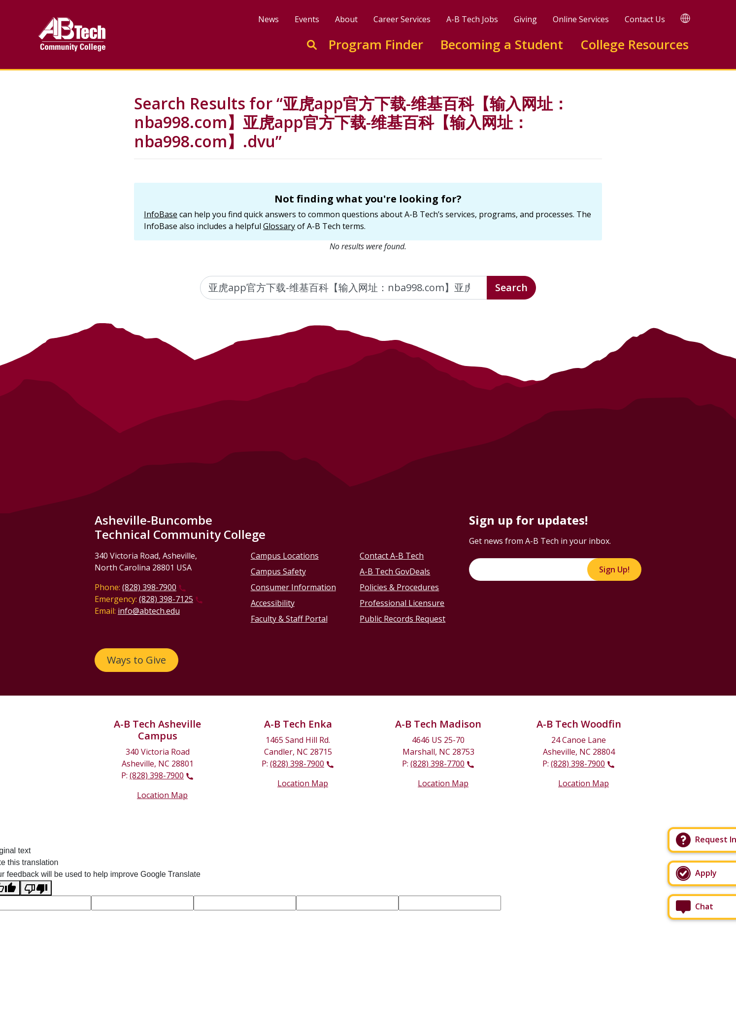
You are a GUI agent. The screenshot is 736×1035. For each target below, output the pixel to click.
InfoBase (160, 214)
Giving (525, 19)
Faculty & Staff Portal (289, 618)
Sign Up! (614, 569)
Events (307, 19)
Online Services (581, 19)
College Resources (634, 44)
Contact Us (645, 19)
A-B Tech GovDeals (395, 571)
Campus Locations (285, 555)
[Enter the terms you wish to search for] (344, 288)
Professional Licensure (402, 603)
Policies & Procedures (399, 587)
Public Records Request (402, 618)
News (268, 19)
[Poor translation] (36, 888)
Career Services (402, 19)
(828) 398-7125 (166, 599)
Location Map (162, 795)
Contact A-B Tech (392, 555)
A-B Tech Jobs (472, 19)
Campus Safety (278, 571)
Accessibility (273, 603)
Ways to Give (136, 660)
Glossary (279, 226)
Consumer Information (293, 587)
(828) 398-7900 (149, 587)
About (346, 19)
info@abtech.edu (149, 610)
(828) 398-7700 (437, 763)
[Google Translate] (685, 18)
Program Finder (376, 44)
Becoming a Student (501, 44)
